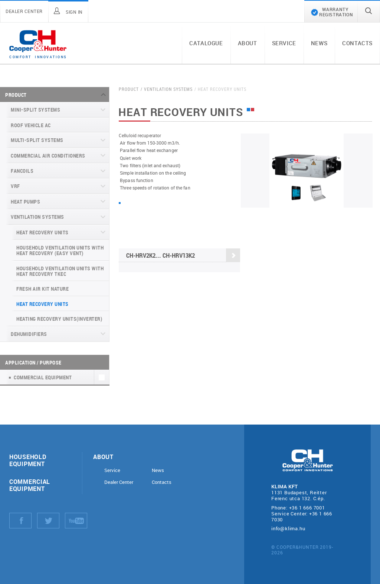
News (319, 43)
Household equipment (27, 460)
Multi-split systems (37, 139)
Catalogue (206, 43)
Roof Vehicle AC (31, 125)
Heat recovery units (42, 232)
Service (284, 43)
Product (16, 94)
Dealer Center (118, 482)
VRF (15, 185)
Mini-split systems (35, 109)
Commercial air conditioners (48, 155)
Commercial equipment (29, 485)
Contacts (357, 43)
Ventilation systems (37, 216)
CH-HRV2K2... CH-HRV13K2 (183, 256)
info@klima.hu (288, 528)
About (247, 43)
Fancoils (22, 170)
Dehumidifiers (29, 333)
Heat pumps (25, 201)
